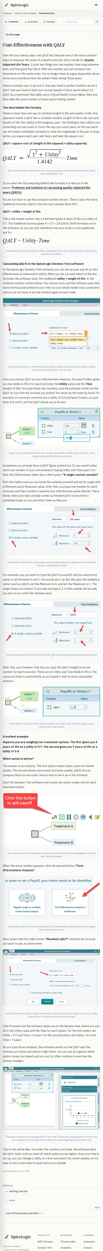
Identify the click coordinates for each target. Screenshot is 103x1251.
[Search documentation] (78, 22)
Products (7, 13)
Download (31, 21)
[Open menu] (96, 4)
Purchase (49, 21)
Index (10, 1200)
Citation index (68, 1241)
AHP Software (45, 1241)
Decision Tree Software (25, 13)
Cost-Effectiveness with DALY (24, 1213)
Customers (89, 1241)
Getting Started (16, 1191)
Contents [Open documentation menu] (11, 21)
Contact (87, 1247)
